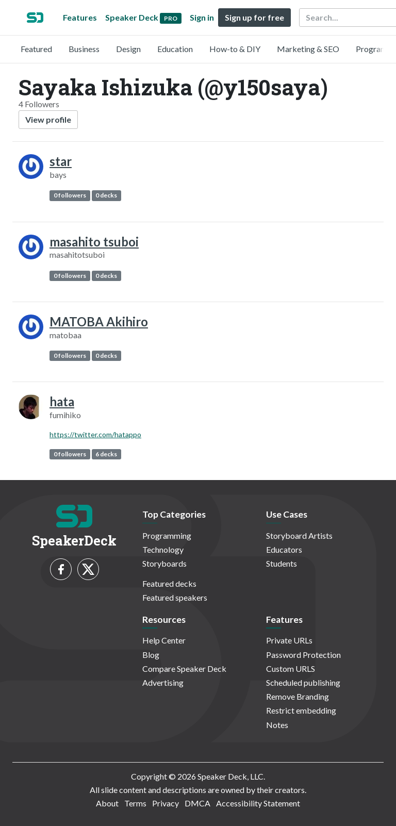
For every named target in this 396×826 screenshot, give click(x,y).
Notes (277, 725)
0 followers (70, 195)
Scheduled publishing (303, 682)
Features (80, 17)
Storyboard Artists (299, 535)
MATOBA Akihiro (99, 321)
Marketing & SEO (308, 49)
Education (175, 49)
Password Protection (303, 654)
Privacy (165, 803)
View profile (48, 119)
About (107, 803)
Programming (166, 535)
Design (128, 49)
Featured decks (169, 583)
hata (62, 401)
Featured (36, 49)
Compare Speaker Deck (184, 668)
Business (84, 49)
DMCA (197, 803)
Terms (135, 803)
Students (281, 563)
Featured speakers (174, 597)
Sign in (202, 17)
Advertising (163, 682)
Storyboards (164, 563)
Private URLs (289, 640)
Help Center (164, 640)
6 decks (106, 454)
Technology (163, 549)
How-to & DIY (234, 49)
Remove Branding (297, 696)
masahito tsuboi (94, 241)
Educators (284, 549)
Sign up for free (254, 17)
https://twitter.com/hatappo (95, 434)
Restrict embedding (301, 710)
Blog (150, 654)
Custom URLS (290, 668)
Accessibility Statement (258, 803)
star (61, 161)
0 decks (106, 195)
